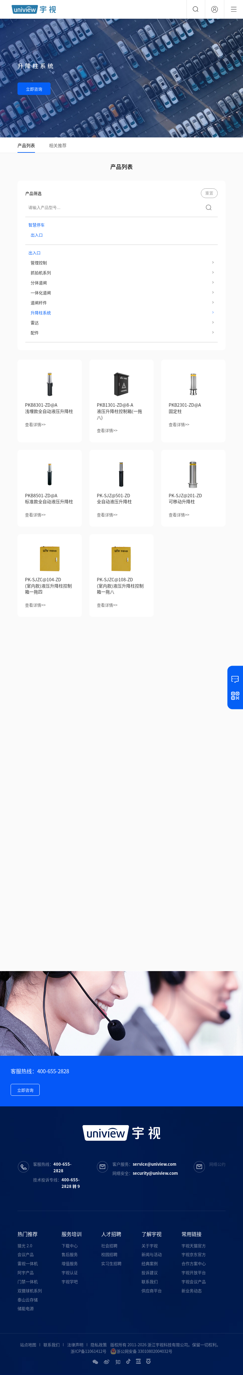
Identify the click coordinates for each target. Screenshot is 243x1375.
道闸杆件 (39, 302)
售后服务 (70, 1254)
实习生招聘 (111, 1263)
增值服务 (70, 1263)
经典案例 (149, 1263)
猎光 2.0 (24, 1245)
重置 (209, 193)
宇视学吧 (70, 1281)
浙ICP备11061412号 (89, 1351)
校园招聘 (109, 1254)
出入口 (37, 235)
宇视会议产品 (193, 1281)
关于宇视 (149, 1245)
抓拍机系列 (41, 272)
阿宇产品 (25, 1272)
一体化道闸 (41, 292)
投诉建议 (149, 1272)
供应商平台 (151, 1290)
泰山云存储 (27, 1300)
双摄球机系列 (29, 1290)
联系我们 (149, 1281)
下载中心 (70, 1245)
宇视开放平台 (193, 1272)
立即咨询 (34, 89)
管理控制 (39, 263)
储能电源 (25, 1308)
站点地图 (28, 1345)
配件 (35, 332)
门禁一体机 (27, 1281)
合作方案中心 (193, 1263)
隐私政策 (99, 1345)
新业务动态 (191, 1290)
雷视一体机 (27, 1263)
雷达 (35, 322)
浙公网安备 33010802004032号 (141, 1351)
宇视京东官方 (193, 1254)
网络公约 (217, 1164)
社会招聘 (109, 1245)
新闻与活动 (151, 1254)
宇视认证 (70, 1272)
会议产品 (25, 1254)
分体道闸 (39, 282)
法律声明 (75, 1345)
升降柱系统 (41, 312)
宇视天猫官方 (193, 1245)
